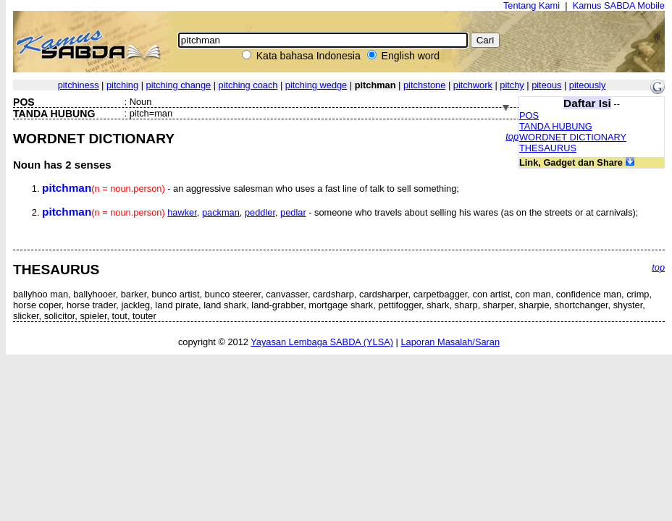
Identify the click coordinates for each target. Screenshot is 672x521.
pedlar (293, 212)
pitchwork (472, 85)
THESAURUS (547, 148)
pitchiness (78, 85)
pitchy (512, 85)
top (511, 136)
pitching (122, 85)
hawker (182, 212)
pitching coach (248, 85)
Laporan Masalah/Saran (450, 341)
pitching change (178, 85)
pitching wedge (316, 85)
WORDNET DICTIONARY (572, 137)
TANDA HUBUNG (555, 126)
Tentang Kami (531, 5)
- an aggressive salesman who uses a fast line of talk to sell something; (250, 188)
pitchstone (424, 85)
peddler (260, 212)
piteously (587, 85)
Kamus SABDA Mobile (619, 5)
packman (221, 212)
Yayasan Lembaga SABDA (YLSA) (322, 341)
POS (529, 115)
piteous (546, 85)
